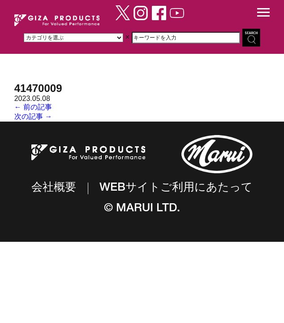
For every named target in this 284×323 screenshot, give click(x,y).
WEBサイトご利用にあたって (176, 188)
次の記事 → (33, 116)
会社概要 (53, 188)
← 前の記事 (33, 107)
